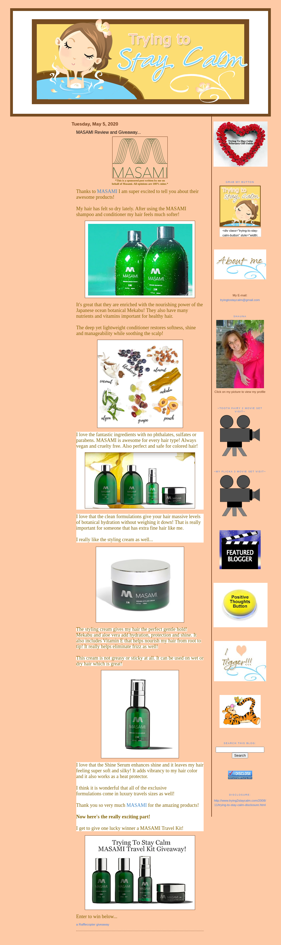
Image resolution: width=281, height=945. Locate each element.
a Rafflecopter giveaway (92, 924)
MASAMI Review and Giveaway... (108, 132)
